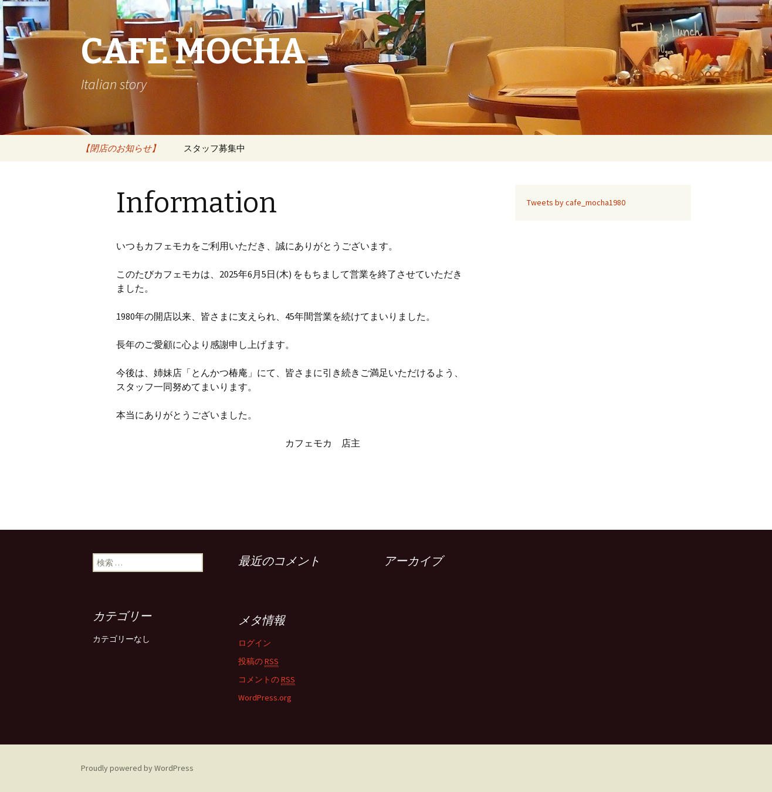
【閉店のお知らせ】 (120, 148)
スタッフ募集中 (214, 148)
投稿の (258, 661)
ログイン (254, 643)
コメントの (266, 679)
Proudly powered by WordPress (137, 768)
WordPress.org (265, 697)
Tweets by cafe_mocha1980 (576, 202)
